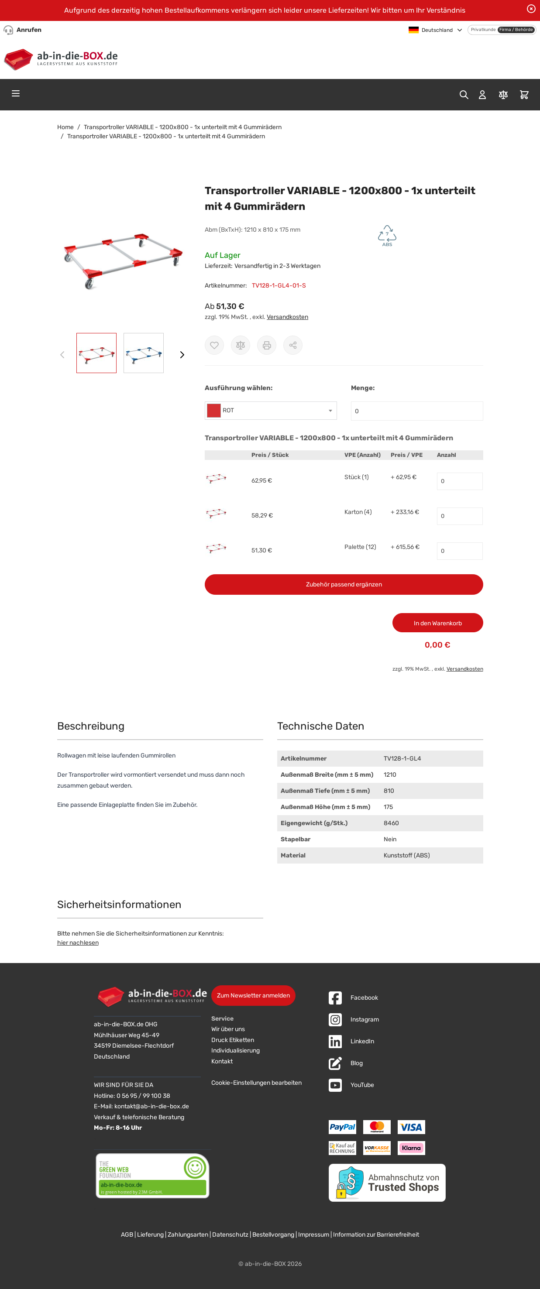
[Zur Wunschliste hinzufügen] (214, 345)
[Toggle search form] (464, 94)
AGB (127, 1234)
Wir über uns (228, 1029)
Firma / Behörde (516, 29)
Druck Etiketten (232, 1040)
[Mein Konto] (482, 94)
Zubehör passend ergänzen (344, 584)
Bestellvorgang (273, 1234)
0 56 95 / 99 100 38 (143, 1096)
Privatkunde (483, 29)
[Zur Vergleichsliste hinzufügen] (240, 345)
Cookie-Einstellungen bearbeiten (256, 1083)
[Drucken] (266, 345)
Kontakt (222, 1061)
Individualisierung (235, 1050)
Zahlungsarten (188, 1234)
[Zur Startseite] (62, 58)
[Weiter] (182, 355)
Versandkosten (287, 317)
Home (65, 127)
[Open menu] (15, 93)
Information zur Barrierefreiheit (376, 1234)
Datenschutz (230, 1234)
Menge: (363, 388)
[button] (122, 253)
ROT (228, 410)
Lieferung (150, 1234)
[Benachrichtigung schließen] (531, 9)
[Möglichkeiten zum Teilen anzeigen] (293, 345)
